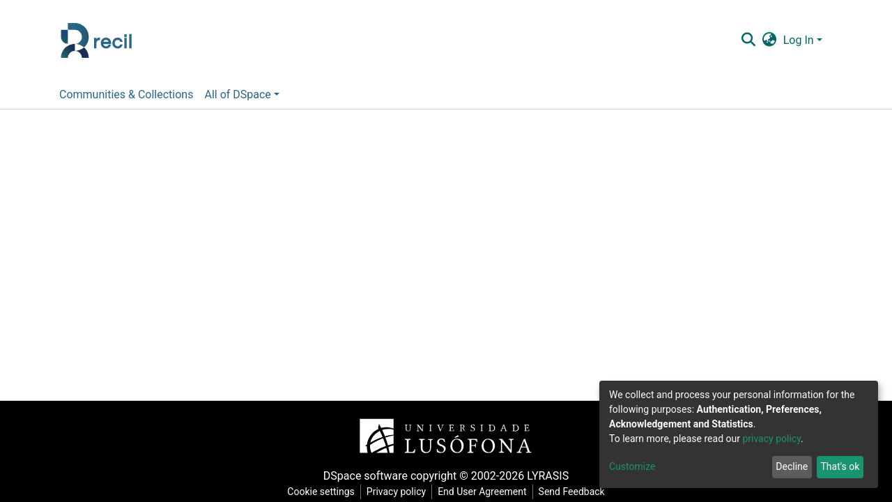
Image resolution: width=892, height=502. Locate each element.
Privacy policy (396, 491)
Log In (798, 40)
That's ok (839, 466)
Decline (792, 466)
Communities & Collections (126, 94)
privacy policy (771, 438)
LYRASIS (548, 475)
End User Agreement (482, 491)
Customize (632, 466)
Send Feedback (572, 491)
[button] (769, 40)
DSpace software (365, 475)
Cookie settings (321, 491)
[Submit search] (748, 40)
